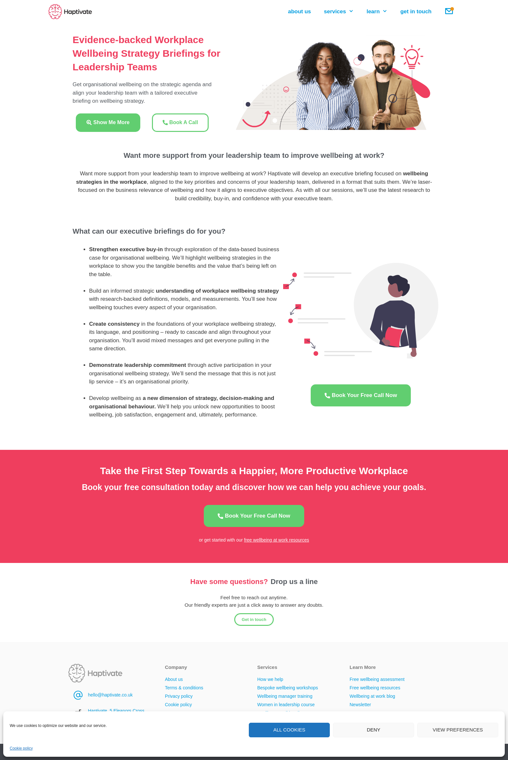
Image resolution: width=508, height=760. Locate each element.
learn (380, 11)
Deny (373, 729)
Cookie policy (21, 748)
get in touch (416, 11)
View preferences (458, 729)
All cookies (289, 729)
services (342, 11)
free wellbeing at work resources (276, 540)
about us (299, 11)
